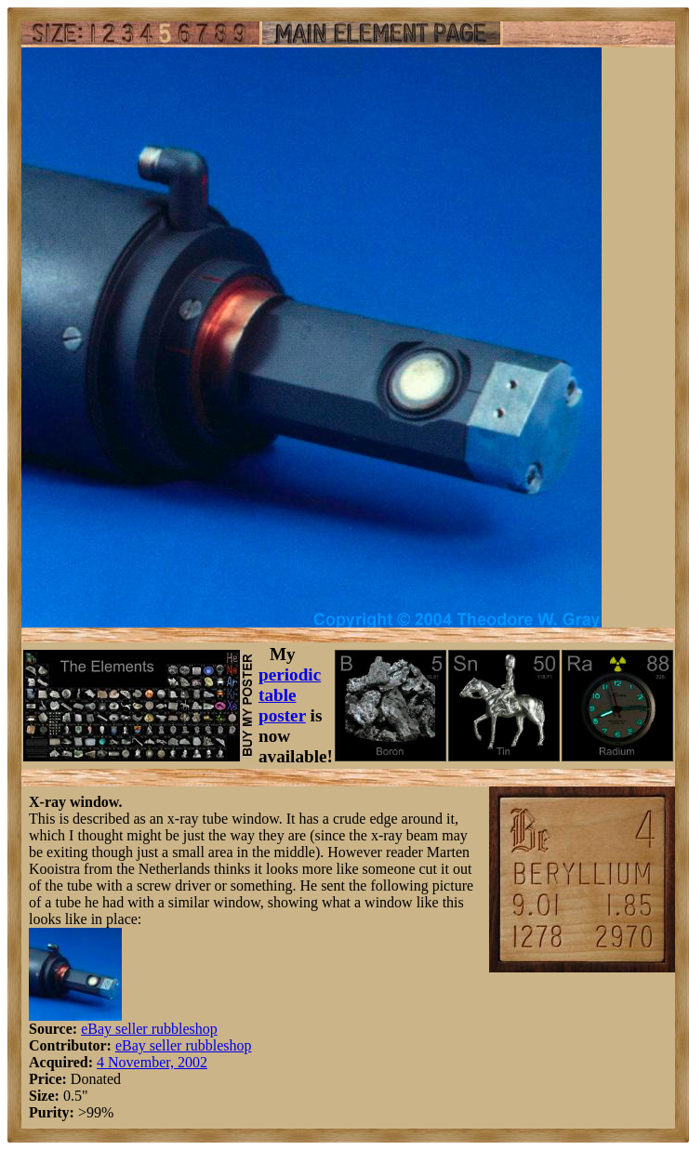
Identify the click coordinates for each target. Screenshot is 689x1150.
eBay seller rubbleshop (149, 1029)
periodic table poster (289, 695)
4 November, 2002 (152, 1062)
